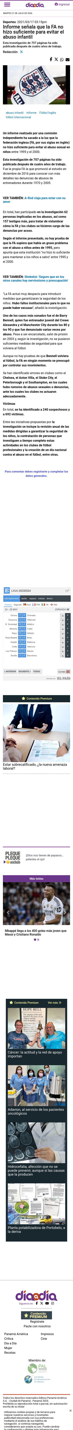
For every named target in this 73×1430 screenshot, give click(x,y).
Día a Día (10, 1343)
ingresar (62, 4)
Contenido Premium (36, 698)
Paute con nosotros (37, 1326)
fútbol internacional (18, 117)
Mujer (8, 1348)
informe (31, 112)
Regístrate (37, 1321)
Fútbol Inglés (48, 112)
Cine (44, 1339)
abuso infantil (15, 112)
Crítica (8, 1339)
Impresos (47, 1334)
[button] (8, 912)
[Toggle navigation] (7, 4)
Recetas (9, 1353)
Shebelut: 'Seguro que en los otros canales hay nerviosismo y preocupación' (35, 278)
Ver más (54, 1002)
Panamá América (16, 1334)
